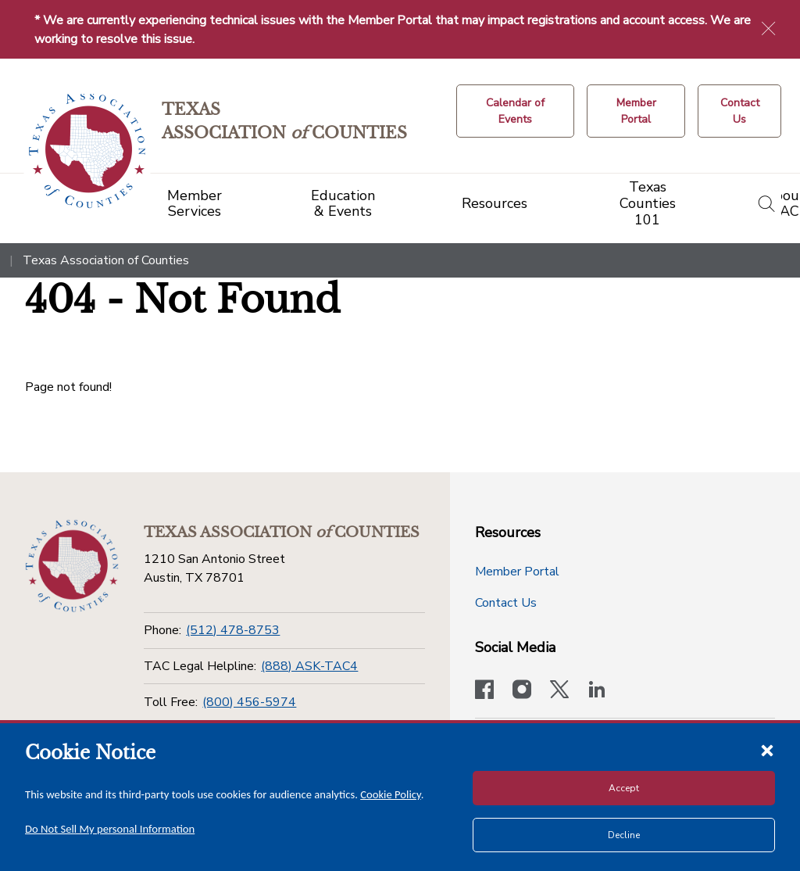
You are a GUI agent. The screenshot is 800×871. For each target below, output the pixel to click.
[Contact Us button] (739, 111)
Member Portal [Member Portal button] (517, 571)
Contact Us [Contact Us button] (506, 602)
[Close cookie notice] (767, 750)
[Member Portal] (636, 111)
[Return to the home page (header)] (87, 151)
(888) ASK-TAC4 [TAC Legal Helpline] (309, 666)
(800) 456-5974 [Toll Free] (249, 702)
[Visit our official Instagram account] (521, 691)
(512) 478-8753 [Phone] (233, 630)
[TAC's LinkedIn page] (597, 691)
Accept (624, 788)
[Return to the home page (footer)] (72, 566)
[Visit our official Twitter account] (559, 691)
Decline (624, 835)
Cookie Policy (390, 794)
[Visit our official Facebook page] (484, 691)
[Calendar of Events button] (515, 111)
